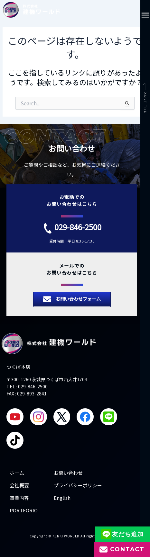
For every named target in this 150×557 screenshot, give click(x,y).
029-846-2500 (77, 227)
